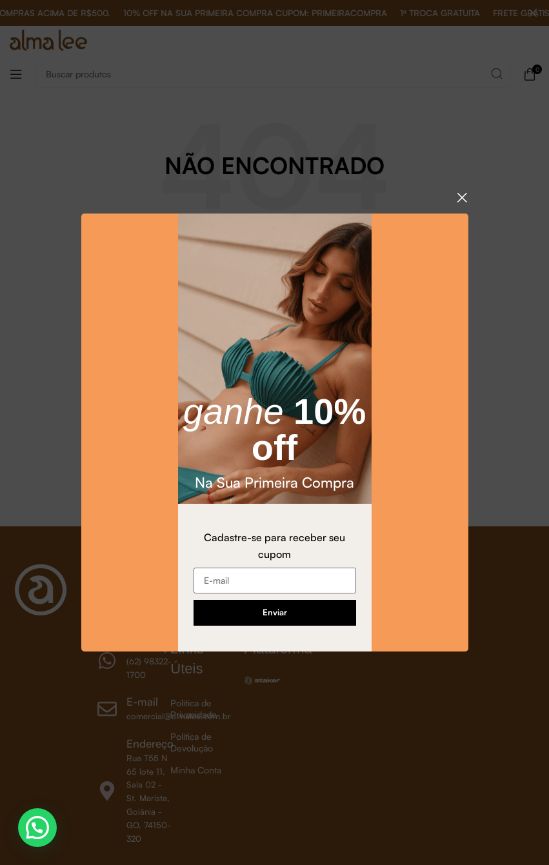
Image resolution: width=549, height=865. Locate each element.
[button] (37, 827)
